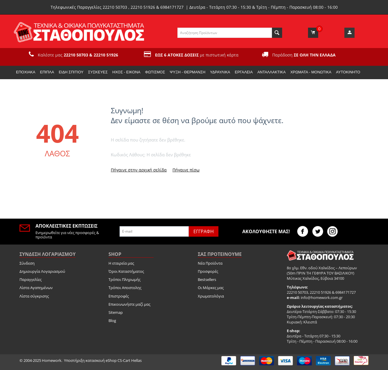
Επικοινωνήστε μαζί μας (129, 304)
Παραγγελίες (30, 279)
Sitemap (115, 312)
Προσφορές (208, 271)
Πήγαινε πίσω (186, 170)
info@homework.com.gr (322, 297)
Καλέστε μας (78, 55)
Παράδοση (304, 55)
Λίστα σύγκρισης (34, 296)
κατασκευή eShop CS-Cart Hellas (114, 360)
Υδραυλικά (220, 72)
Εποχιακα (25, 72)
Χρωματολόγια (211, 296)
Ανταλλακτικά (271, 72)
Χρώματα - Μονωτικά (310, 72)
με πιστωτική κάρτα (197, 55)
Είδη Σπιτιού (71, 72)
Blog (112, 320)
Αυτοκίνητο (348, 72)
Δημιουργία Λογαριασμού (42, 271)
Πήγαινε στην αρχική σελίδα (139, 170)
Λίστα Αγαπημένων (36, 287)
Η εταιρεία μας (121, 263)
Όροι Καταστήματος (126, 271)
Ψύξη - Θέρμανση (187, 72)
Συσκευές (98, 72)
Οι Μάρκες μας (211, 287)
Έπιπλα (47, 72)
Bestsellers (207, 279)
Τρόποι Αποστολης (124, 287)
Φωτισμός (155, 72)
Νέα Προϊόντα (210, 263)
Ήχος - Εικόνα (126, 72)
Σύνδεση (27, 263)
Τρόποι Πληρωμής (124, 279)
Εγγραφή (203, 231)
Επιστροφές (118, 296)
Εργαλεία (244, 72)
